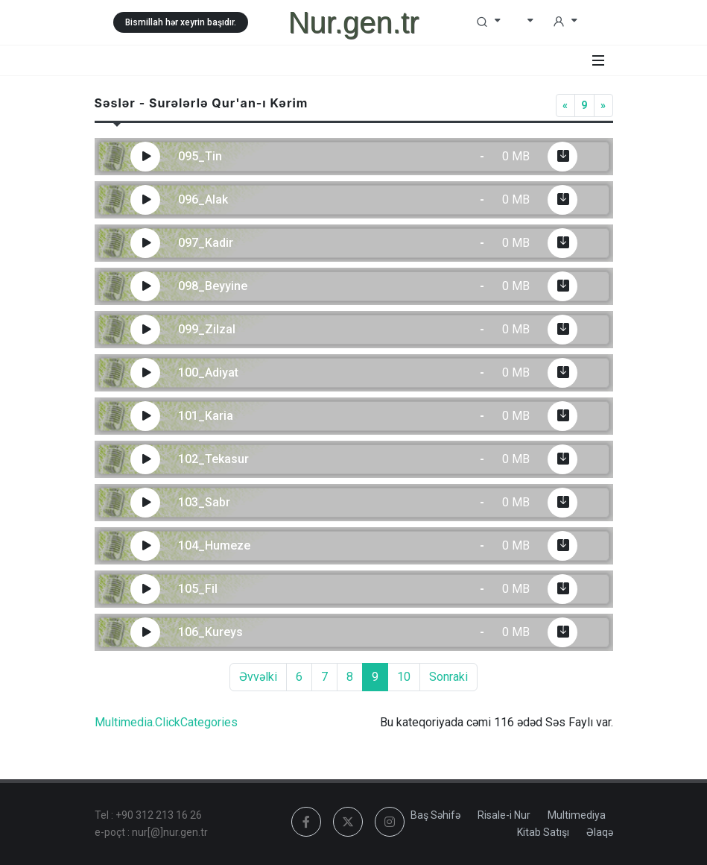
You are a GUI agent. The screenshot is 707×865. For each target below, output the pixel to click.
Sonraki (448, 677)
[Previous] (565, 105)
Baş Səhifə (435, 815)
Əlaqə (599, 832)
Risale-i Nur (504, 815)
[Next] (603, 105)
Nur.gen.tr (353, 22)
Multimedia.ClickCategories (166, 722)
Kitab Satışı (543, 832)
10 (403, 677)
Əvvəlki (258, 677)
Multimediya (577, 815)
